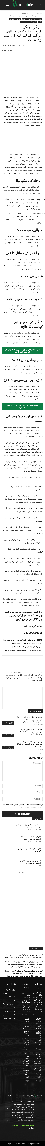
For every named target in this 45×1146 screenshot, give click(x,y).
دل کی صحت (26, 643)
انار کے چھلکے (31, 640)
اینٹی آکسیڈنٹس (21, 640)
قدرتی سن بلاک (26, 647)
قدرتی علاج (16, 647)
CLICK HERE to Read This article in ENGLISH (22, 406)
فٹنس (40, 22)
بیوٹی (24, 19)
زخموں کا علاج (16, 643)
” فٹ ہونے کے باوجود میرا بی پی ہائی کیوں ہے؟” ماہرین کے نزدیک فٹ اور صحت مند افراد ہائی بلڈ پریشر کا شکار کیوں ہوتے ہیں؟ (24, 964)
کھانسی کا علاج (21, 650)
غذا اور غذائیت (32, 22)
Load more (22, 872)
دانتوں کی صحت (36, 643)
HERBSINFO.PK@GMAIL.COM (22, 1125)
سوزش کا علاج (37, 647)
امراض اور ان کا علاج (30, 13)
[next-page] (40, 753)
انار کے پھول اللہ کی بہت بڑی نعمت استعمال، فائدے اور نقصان (33, 677)
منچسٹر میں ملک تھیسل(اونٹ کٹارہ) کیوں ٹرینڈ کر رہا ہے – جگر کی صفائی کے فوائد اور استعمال (30, 719)
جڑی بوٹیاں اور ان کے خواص (34, 19)
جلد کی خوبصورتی (9, 640)
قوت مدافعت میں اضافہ (34, 650)
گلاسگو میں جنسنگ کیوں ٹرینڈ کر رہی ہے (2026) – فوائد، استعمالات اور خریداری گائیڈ (30, 731)
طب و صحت (24, 22)
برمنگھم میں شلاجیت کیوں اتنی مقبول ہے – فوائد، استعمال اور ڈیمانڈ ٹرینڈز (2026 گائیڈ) (30, 744)
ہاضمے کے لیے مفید (10, 650)
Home (40, 13)
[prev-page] (36, 753)
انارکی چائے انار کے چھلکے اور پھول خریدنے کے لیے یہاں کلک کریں (22, 350)
